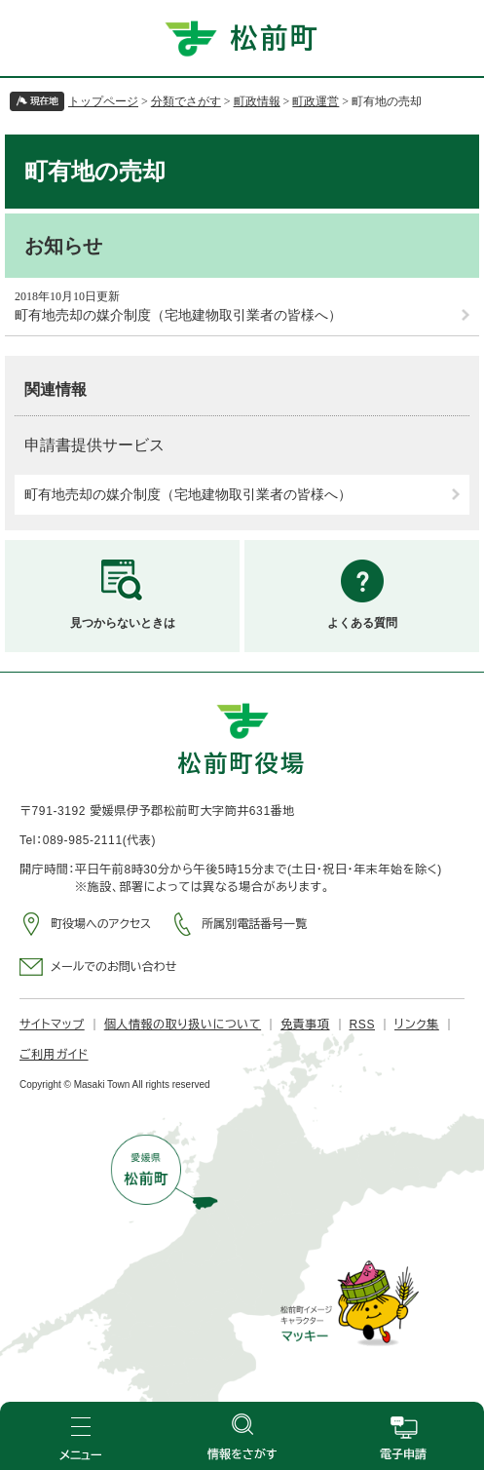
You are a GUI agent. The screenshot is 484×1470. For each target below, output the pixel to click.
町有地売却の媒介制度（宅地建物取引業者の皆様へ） (178, 315)
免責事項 (304, 1024)
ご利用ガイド (54, 1055)
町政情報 (257, 101)
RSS (362, 1024)
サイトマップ (52, 1024)
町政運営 (315, 101)
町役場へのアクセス (101, 924)
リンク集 (416, 1024)
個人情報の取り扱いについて (182, 1024)
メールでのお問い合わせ (113, 967)
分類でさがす (186, 101)
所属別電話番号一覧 (254, 924)
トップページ (103, 101)
